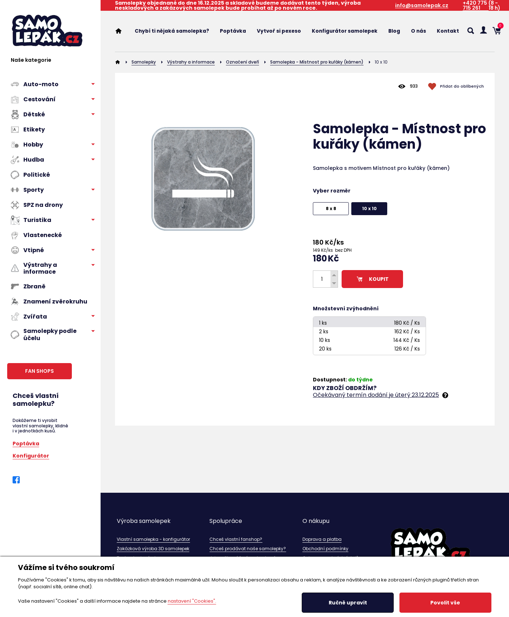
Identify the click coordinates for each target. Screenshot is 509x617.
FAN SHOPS (39, 371)
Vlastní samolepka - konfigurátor (153, 539)
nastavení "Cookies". (192, 601)
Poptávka (26, 443)
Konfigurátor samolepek (345, 31)
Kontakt (448, 31)
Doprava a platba (322, 539)
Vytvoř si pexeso (279, 31)
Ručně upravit (348, 602)
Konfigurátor (31, 455)
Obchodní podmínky (325, 549)
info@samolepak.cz (421, 5)
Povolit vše (445, 602)
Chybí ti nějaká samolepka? (172, 31)
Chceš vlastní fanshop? (235, 539)
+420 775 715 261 (475, 5)
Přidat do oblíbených (462, 86)
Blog (394, 31)
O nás (418, 31)
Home (122, 30)
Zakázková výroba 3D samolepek (153, 549)
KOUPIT (372, 279)
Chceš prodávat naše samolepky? (247, 549)
